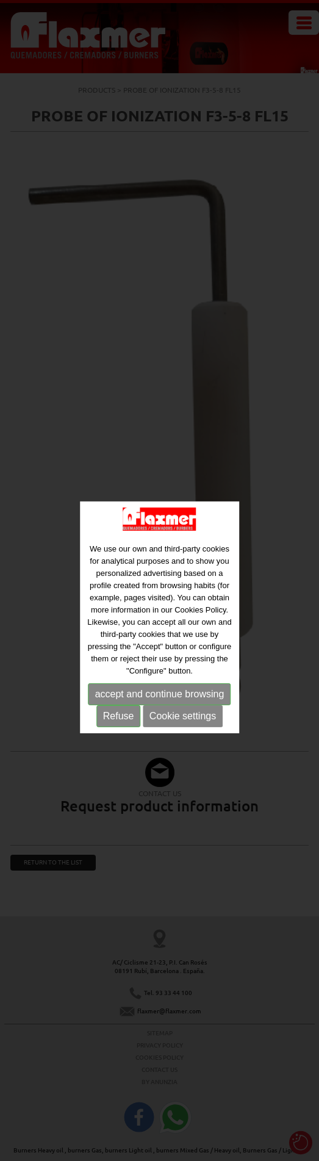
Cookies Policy (200, 617)
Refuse (118, 723)
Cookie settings (182, 723)
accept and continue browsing (159, 701)
